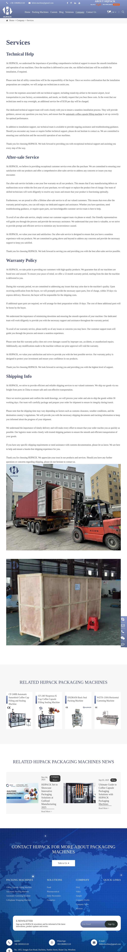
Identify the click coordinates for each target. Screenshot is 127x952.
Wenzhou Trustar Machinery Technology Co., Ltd (33, 947)
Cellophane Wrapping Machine (18, 884)
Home (27, 12)
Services (30, 20)
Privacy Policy (119, 947)
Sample (79, 880)
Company (80, 12)
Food (49, 871)
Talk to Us (63, 847)
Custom (53, 12)
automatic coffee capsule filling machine (84, 114)
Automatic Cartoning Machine (18, 880)
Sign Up (111, 908)
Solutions (69, 12)
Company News (82, 888)
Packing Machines (40, 12)
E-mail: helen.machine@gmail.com (110, 926)
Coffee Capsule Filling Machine (19, 871)
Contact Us (91, 12)
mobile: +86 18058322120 (21, 926)
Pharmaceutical (53, 875)
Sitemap (106, 947)
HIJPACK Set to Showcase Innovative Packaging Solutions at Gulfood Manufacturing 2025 (45, 786)
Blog (61, 12)
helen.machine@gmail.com (41, 3)
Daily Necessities (54, 880)
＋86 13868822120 (15, 3)
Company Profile (83, 884)
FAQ (78, 871)
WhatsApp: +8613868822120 (64, 926)
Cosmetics (51, 884)
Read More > (37, 795)
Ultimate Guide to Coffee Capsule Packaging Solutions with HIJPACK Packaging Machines (101, 786)
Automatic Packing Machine (17, 875)
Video (78, 875)
